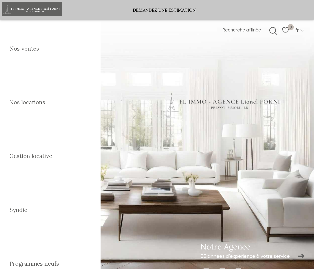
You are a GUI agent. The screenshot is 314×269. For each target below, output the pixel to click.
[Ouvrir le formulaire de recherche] (272, 30)
